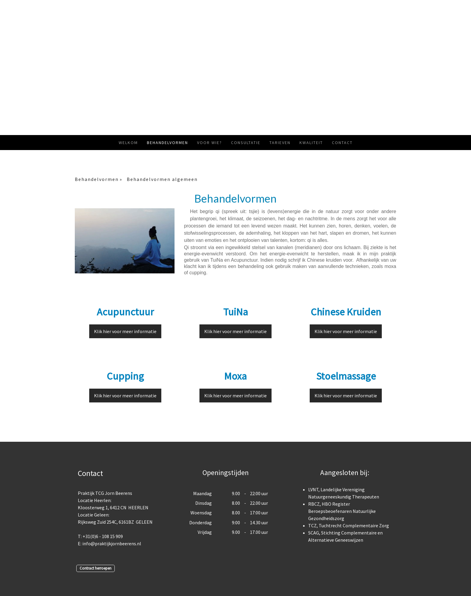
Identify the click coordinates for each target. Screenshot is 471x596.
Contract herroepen (95, 568)
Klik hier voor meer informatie (125, 331)
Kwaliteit (311, 142)
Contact (342, 142)
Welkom (128, 142)
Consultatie (245, 142)
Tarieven (279, 142)
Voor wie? (209, 142)
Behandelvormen (167, 142)
